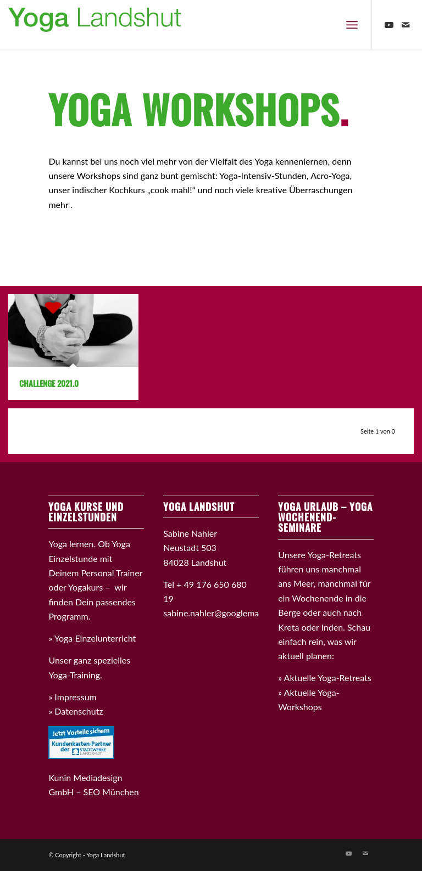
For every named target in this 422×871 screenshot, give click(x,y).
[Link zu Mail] (405, 24)
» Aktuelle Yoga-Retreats (324, 677)
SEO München (111, 791)
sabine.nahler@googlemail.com (222, 613)
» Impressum (72, 697)
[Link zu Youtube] (389, 24)
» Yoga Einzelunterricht (92, 638)
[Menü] (352, 25)
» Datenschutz (75, 711)
